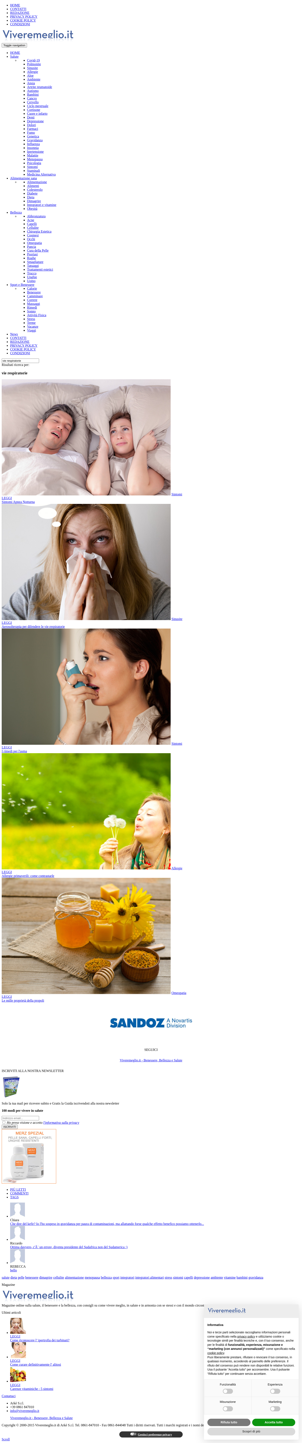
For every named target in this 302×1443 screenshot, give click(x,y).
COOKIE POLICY (23, 20)
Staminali (33, 170)
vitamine (230, 1277)
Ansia (31, 83)
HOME (15, 5)
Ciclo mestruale (37, 106)
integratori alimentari (149, 1277)
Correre (32, 300)
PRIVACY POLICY (23, 16)
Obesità (32, 208)
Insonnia (33, 148)
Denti (31, 117)
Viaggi (31, 330)
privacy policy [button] (246, 1336)
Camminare (35, 296)
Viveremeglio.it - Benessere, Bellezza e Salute (151, 1060)
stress (168, 1277)
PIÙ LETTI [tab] (18, 1189)
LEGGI (7, 498)
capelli (188, 1277)
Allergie (32, 72)
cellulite (58, 1277)
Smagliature (35, 262)
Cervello (33, 102)
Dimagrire (34, 201)
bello (13, 1270)
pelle (21, 1277)
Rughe (31, 258)
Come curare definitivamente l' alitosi (35, 1364)
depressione (202, 1277)
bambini (242, 1277)
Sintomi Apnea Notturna (18, 502)
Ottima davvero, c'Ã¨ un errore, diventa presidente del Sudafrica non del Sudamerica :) (69, 1247)
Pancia (31, 246)
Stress (31, 319)
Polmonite (34, 64)
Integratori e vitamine (41, 205)
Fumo (31, 132)
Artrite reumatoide (39, 87)
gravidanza (256, 1277)
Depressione (35, 121)
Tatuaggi (33, 265)
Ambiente (33, 79)
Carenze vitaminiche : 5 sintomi (31, 1389)
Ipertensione (35, 151)
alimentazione (74, 1277)
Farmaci (32, 129)
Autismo (33, 91)
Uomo (31, 281)
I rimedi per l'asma (14, 751)
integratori (127, 1277)
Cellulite (33, 227)
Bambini (33, 94)
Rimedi (32, 307)
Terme (31, 323)
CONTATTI (18, 9)
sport (116, 1277)
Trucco (32, 273)
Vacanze (32, 326)
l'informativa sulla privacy (61, 1122)
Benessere (34, 292)
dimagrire (45, 1277)
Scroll (6, 1439)
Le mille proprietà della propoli (23, 1000)
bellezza (106, 1277)
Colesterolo (35, 189)
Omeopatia (34, 243)
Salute (14, 56)
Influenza (33, 144)
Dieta (30, 197)
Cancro (32, 98)
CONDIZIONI (20, 24)
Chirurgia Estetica (39, 231)
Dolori (31, 125)
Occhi (31, 239)
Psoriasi (32, 254)
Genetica (33, 136)
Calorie (32, 288)
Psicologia (34, 163)
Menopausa (35, 159)
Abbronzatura (36, 216)
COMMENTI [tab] (19, 1193)
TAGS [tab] (14, 1197)
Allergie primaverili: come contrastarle (28, 876)
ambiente (217, 1277)
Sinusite (32, 68)
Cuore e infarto (37, 113)
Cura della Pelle (38, 250)
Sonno (31, 311)
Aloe (30, 75)
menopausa (92, 1277)
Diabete (32, 193)
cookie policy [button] (215, 1353)
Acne (30, 220)
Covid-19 (33, 60)
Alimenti (33, 186)
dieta (13, 1277)
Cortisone (33, 110)
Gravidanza (35, 140)
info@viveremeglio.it (24, 1411)
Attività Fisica (36, 315)
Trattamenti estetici (40, 269)
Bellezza (16, 212)
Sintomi (32, 167)
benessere (31, 1277)
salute (6, 1277)
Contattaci (9, 1396)
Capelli (32, 224)
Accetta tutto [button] (274, 1422)
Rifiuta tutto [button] (229, 1422)
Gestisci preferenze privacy (151, 1434)
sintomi (178, 1277)
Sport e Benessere (22, 284)
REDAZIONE (20, 13)
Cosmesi (33, 235)
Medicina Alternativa (41, 174)
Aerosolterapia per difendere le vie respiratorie (33, 626)
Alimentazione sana (23, 178)
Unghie (32, 277)
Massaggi (33, 304)
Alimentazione (37, 182)
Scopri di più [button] (251, 1431)
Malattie (32, 155)
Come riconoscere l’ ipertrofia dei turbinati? (39, 1340)
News (14, 334)
